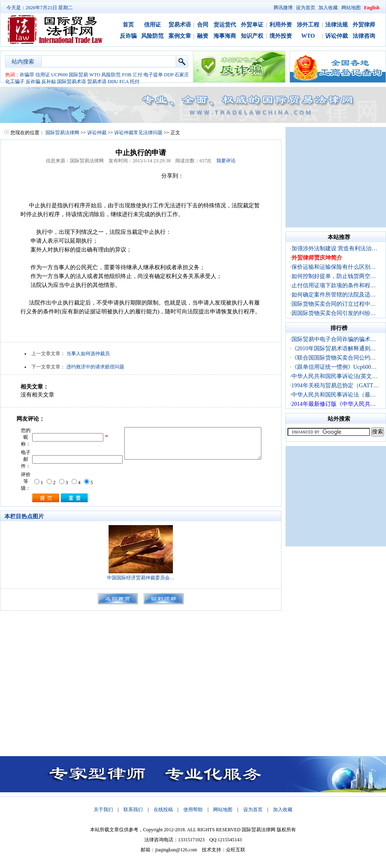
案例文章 (179, 36)
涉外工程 (308, 25)
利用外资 (280, 25)
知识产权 (252, 36)
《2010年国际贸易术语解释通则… (334, 349)
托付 (135, 81)
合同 (202, 25)
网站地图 (351, 7)
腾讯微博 (283, 7)
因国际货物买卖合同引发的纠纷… (334, 313)
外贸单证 (252, 25)
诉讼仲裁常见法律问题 (138, 132)
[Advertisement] (335, 177)
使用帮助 (193, 809)
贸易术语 (179, 25)
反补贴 (48, 81)
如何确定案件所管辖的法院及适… (334, 295)
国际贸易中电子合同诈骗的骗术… (334, 339)
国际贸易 (78, 75)
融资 (202, 36)
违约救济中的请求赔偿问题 (95, 367)
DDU (113, 81)
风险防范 (152, 36)
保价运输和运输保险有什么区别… (334, 267)
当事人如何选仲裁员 (88, 353)
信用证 (152, 25)
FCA (124, 81)
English (372, 7)
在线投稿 (163, 809)
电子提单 (153, 75)
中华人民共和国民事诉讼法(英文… (335, 376)
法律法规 (336, 25)
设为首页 (305, 7)
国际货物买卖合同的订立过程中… (334, 304)
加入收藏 (328, 7)
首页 (128, 25)
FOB (126, 75)
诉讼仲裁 (336, 36)
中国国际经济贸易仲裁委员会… (141, 578)
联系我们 (133, 809)
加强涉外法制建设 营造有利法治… (335, 248)
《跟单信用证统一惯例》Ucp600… (334, 367)
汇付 (137, 75)
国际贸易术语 (71, 81)
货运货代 (225, 25)
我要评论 (226, 161)
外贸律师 (364, 25)
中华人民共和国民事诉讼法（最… (334, 395)
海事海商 (225, 36)
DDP (169, 75)
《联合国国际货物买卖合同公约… (334, 358)
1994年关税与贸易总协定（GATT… (335, 385)
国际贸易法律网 (62, 132)
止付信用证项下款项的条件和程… (334, 285)
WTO (308, 36)
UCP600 (59, 75)
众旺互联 (235, 850)
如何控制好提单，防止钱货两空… (334, 276)
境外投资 (280, 36)
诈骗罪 (27, 75)
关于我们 (103, 809)
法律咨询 (364, 36)
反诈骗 (128, 36)
